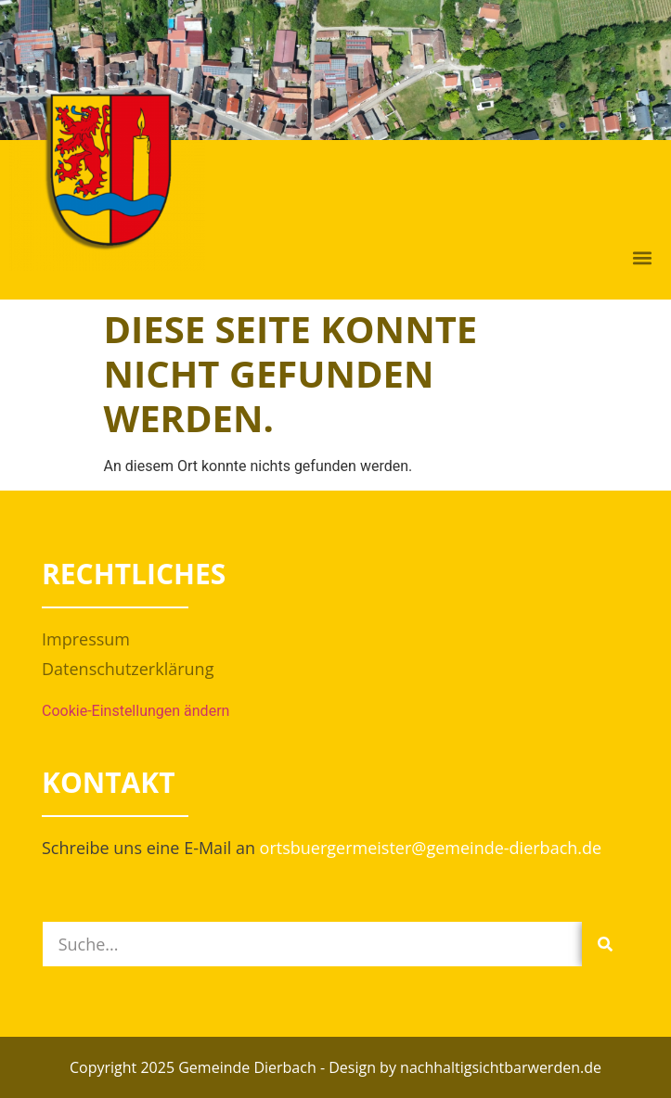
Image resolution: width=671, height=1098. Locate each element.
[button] (641, 258)
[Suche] (605, 944)
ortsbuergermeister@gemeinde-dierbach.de (431, 847)
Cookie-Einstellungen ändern (135, 711)
